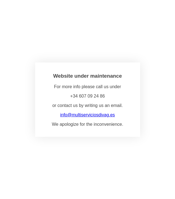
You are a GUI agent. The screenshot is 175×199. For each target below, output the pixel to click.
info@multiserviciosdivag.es (87, 114)
